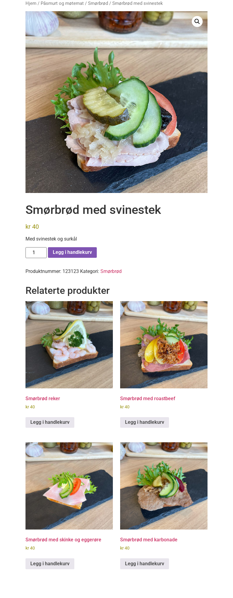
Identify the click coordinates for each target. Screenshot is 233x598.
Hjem (30, 3)
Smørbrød (98, 3)
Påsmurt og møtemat (62, 3)
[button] (197, 21)
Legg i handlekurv (72, 252)
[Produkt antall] (36, 252)
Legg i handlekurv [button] (49, 422)
